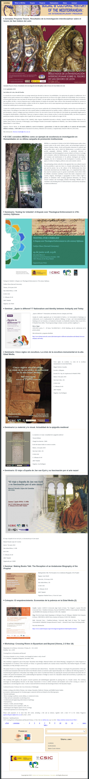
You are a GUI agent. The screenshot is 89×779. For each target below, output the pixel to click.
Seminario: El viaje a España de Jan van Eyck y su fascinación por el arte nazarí (41, 470)
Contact (74, 3)
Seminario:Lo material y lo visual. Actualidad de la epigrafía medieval (37, 427)
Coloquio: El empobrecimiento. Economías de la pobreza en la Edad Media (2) (40, 600)
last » (45, 725)
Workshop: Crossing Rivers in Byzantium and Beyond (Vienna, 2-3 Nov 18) (39, 644)
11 (66, 723)
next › (84, 723)
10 (60, 723)
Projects (42, 3)
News (65, 3)
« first (7, 723)
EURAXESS (52, 746)
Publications (54, 3)
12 (72, 723)
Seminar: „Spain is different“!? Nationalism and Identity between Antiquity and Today (44, 309)
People (32, 3)
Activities (7, 3)
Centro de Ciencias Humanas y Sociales (44, 775)
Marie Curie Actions (54, 748)
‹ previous (16, 723)
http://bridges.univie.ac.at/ (20, 665)
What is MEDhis (20, 3)
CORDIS (51, 743)
